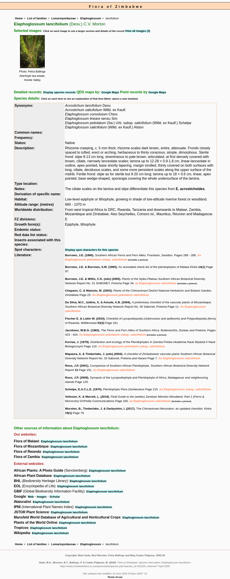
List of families (37, 18)
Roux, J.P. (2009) (76, 377)
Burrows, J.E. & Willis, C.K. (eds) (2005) (92, 278)
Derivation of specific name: (38, 194)
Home (19, 18)
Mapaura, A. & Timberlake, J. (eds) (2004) (93, 354)
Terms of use (115, 577)
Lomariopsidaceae (63, 18)
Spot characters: (28, 249)
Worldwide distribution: (34, 210)
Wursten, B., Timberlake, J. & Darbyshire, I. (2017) (100, 408)
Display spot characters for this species (91, 249)
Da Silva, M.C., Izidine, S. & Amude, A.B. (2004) (97, 302)
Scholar (55, 496)
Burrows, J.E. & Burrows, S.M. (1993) (91, 267)
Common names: (29, 132)
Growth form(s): (28, 224)
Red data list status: (31, 235)
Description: (25, 148)
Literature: (23, 255)
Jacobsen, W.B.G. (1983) (82, 330)
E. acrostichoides (190, 189)
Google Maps (110, 92)
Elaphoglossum (90, 18)
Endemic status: (28, 229)
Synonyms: (24, 105)
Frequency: (24, 137)
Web (31, 496)
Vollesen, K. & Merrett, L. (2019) (87, 396)
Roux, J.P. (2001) (76, 365)
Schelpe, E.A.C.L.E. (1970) (83, 389)
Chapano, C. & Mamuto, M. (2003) (88, 290)
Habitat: (21, 199)
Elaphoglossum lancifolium (59, 441)
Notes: (20, 189)
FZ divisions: (25, 219)
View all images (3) (137, 31)
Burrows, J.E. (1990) (79, 255)
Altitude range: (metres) (34, 204)
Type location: (26, 183)
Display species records (59, 92)
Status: (20, 143)
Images (42, 496)
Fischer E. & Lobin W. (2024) (85, 318)
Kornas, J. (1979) (77, 342)
